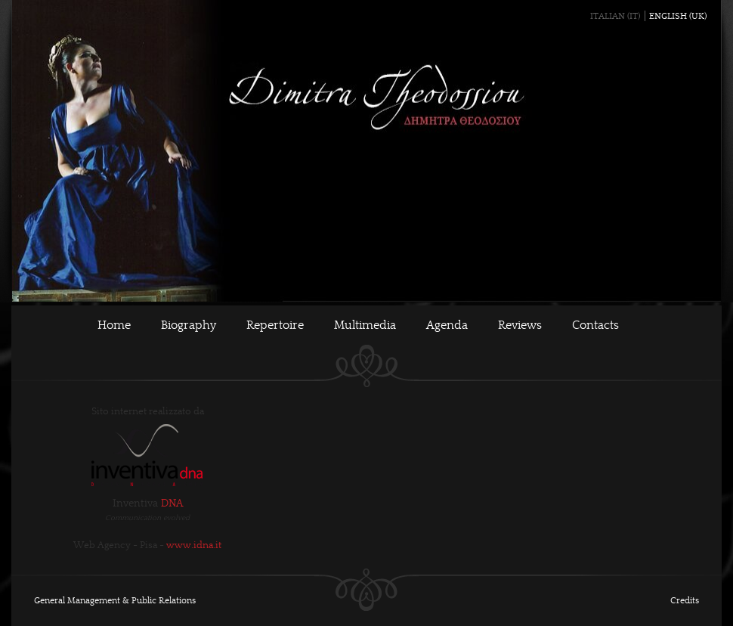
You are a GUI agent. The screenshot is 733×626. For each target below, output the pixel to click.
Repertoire (275, 325)
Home (114, 325)
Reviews (520, 325)
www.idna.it (193, 545)
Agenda (447, 325)
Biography (188, 325)
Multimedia (365, 325)
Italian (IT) (615, 16)
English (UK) (678, 16)
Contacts (595, 325)
